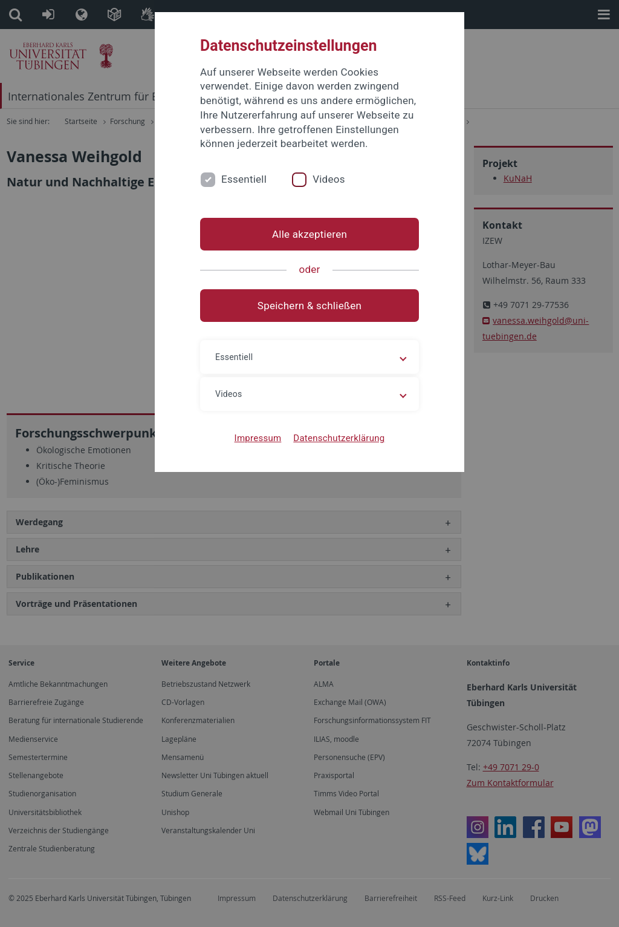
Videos (329, 179)
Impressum (258, 438)
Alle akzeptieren (309, 234)
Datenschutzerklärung (338, 438)
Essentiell (244, 179)
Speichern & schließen (309, 306)
